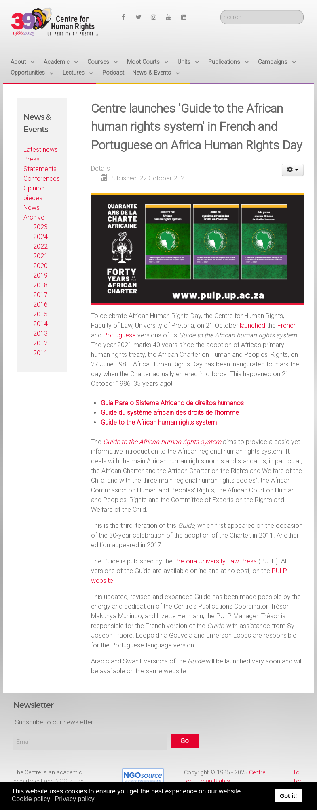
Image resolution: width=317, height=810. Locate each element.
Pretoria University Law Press (215, 561)
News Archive (33, 212)
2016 (40, 304)
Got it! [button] (288, 796)
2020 (40, 266)
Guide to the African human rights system (159, 422)
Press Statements (40, 164)
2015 (40, 314)
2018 (40, 285)
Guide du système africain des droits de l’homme (170, 413)
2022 (40, 246)
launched (252, 325)
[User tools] (293, 170)
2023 (40, 227)
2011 (40, 353)
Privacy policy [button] (75, 798)
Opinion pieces (33, 193)
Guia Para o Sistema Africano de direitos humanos (172, 403)
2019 (40, 275)
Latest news (40, 149)
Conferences (41, 178)
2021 (40, 256)
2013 (40, 333)
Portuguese (119, 335)
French (287, 325)
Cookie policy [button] (31, 798)
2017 (40, 295)
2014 (40, 324)
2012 (40, 343)
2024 (40, 237)
